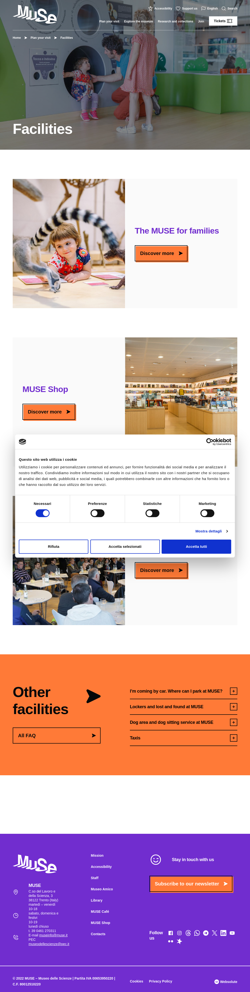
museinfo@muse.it (53, 935)
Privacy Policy (160, 981)
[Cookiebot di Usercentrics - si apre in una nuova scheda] (209, 441)
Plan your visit (109, 21)
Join (201, 21)
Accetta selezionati (124, 546)
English (210, 8)
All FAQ (57, 735)
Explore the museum (138, 21)
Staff (94, 878)
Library (96, 900)
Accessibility (160, 8)
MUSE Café (100, 911)
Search (230, 8)
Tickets (223, 21)
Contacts (98, 934)
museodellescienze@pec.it (49, 944)
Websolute (225, 981)
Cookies (136, 981)
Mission (97, 855)
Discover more (161, 253)
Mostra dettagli (208, 531)
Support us (187, 8)
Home (17, 37)
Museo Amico (102, 889)
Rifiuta (53, 546)
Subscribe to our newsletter (191, 883)
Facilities (64, 37)
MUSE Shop (100, 923)
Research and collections (175, 21)
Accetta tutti (196, 546)
